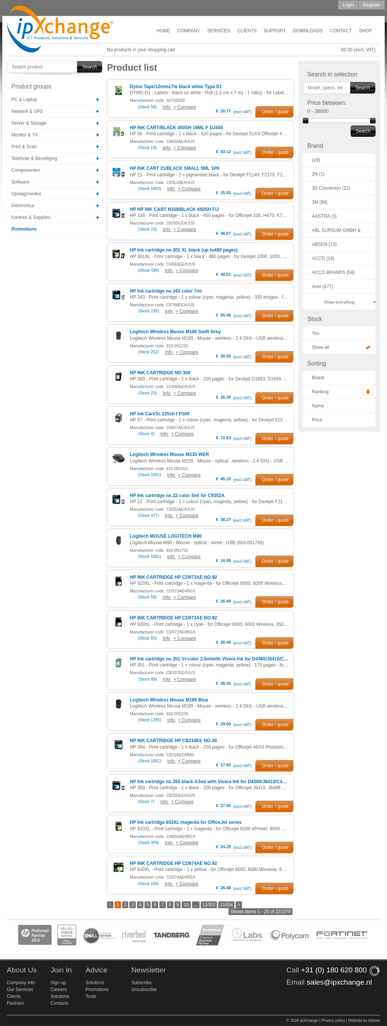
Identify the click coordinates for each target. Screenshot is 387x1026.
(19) (316, 160)
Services (218, 30)
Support (275, 30)
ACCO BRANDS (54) (333, 272)
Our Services (20, 989)
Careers (58, 989)
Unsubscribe (144, 989)
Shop (365, 30)
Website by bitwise (364, 1020)
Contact (341, 30)
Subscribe (141, 982)
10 (186, 904)
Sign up (58, 982)
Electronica (22, 205)
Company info (21, 982)
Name (318, 405)
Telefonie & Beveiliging (34, 158)
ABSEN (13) (324, 244)
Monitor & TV (24, 135)
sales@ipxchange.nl (339, 982)
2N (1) (318, 174)
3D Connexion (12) (331, 188)
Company (188, 30)
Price (317, 420)
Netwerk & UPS (27, 111)
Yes (315, 333)
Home (163, 30)
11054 (226, 904)
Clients (247, 30)
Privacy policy (333, 1020)
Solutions (59, 996)
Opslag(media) (26, 193)
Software (20, 182)
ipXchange (60, 29)
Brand (318, 377)
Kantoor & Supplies (30, 217)
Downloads (308, 30)
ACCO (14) (323, 258)
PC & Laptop (24, 99)
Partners (15, 1003)
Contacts (59, 1003)
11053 (209, 904)
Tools (90, 996)
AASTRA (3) (324, 216)
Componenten (25, 170)
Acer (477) (322, 286)
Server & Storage (28, 123)
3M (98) (319, 202)
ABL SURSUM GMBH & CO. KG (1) (336, 232)
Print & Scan (24, 146)
